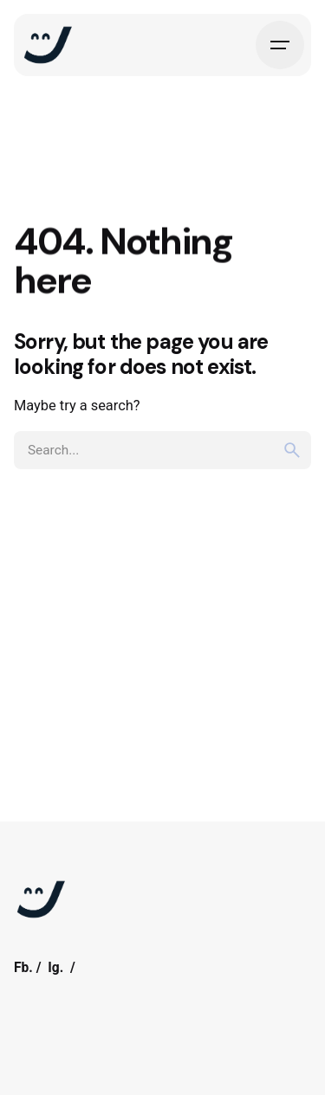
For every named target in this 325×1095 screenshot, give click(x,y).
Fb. (23, 968)
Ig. (55, 968)
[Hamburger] (280, 45)
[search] (292, 450)
